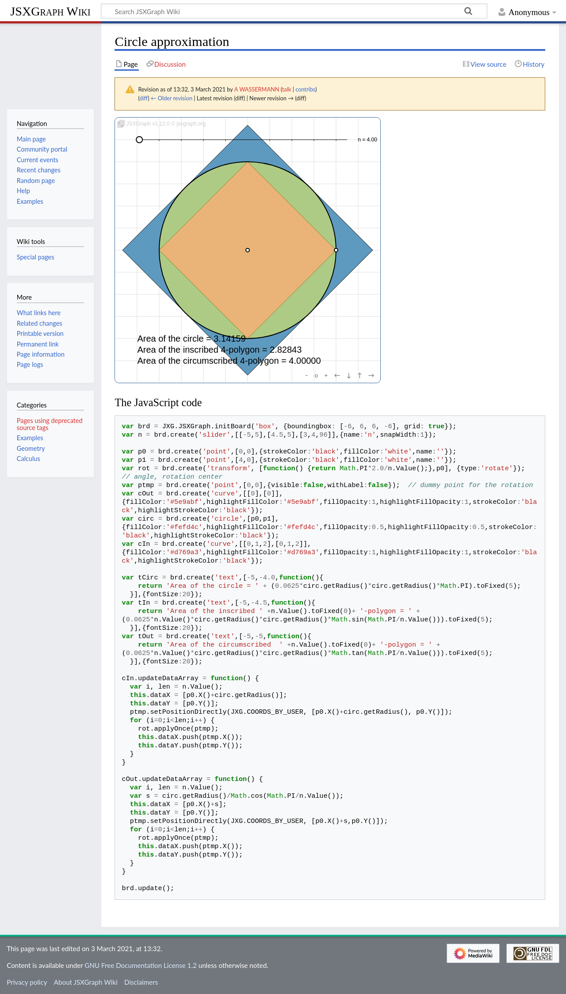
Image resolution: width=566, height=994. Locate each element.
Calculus (28, 458)
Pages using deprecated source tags (50, 424)
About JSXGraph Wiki (86, 982)
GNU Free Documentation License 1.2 (140, 965)
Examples (30, 438)
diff (143, 98)
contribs (305, 89)
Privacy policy (27, 982)
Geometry (31, 448)
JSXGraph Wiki (50, 11)
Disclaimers (141, 982)
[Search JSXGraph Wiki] (294, 11)
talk (286, 89)
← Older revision (171, 98)
